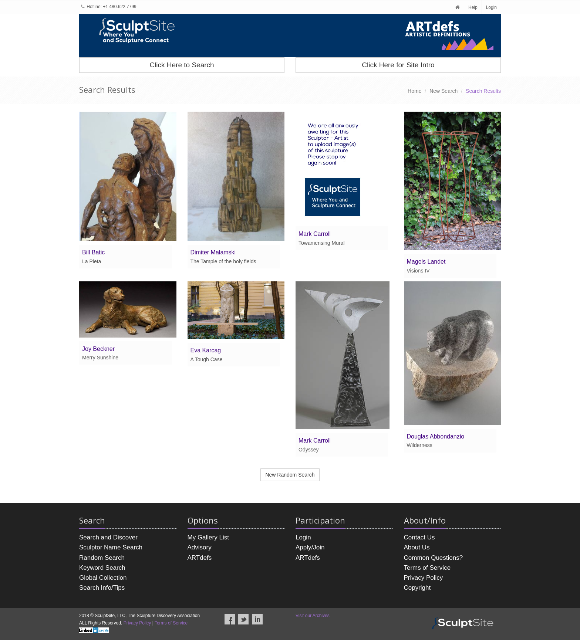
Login (491, 7)
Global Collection (103, 577)
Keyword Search (102, 567)
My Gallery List (208, 537)
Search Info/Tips (102, 587)
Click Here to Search (181, 65)
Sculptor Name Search (110, 547)
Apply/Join (310, 547)
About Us (417, 547)
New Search (443, 91)
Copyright (417, 587)
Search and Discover (108, 537)
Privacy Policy (423, 577)
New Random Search (289, 475)
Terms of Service (427, 567)
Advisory (200, 547)
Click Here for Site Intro (398, 65)
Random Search (102, 557)
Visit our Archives (313, 615)
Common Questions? (433, 557)
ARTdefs (200, 557)
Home (414, 91)
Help (473, 7)
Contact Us (419, 537)
